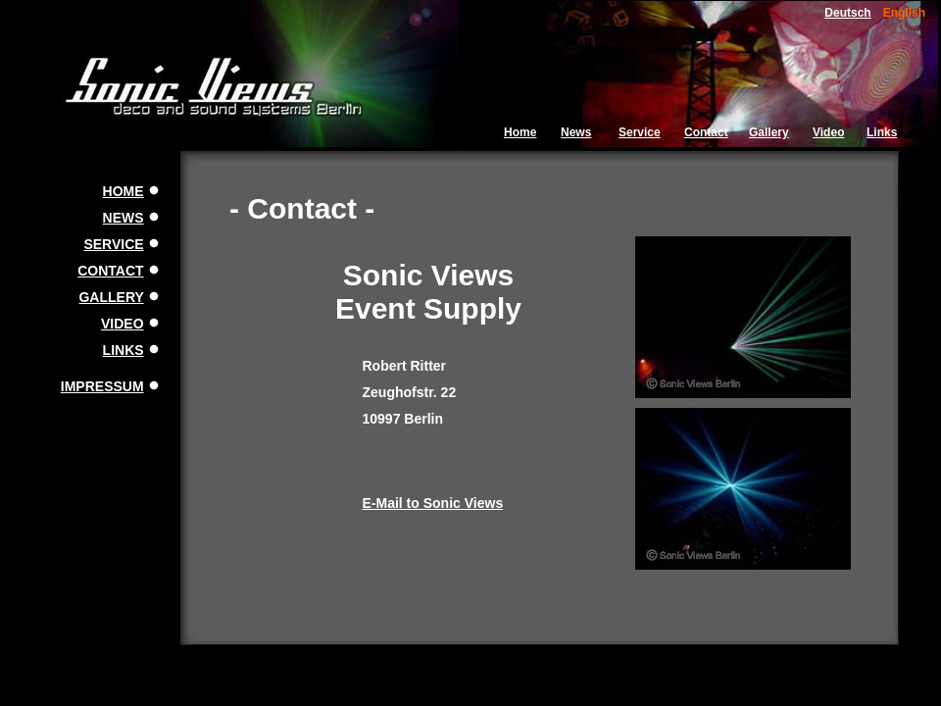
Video (828, 132)
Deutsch (847, 13)
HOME (123, 191)
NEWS (123, 218)
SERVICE (113, 244)
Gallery (769, 132)
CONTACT (110, 270)
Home (520, 132)
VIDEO (122, 323)
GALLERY (110, 297)
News (576, 132)
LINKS (123, 350)
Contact (706, 132)
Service (640, 132)
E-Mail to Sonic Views (433, 503)
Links (882, 132)
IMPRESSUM (102, 386)
